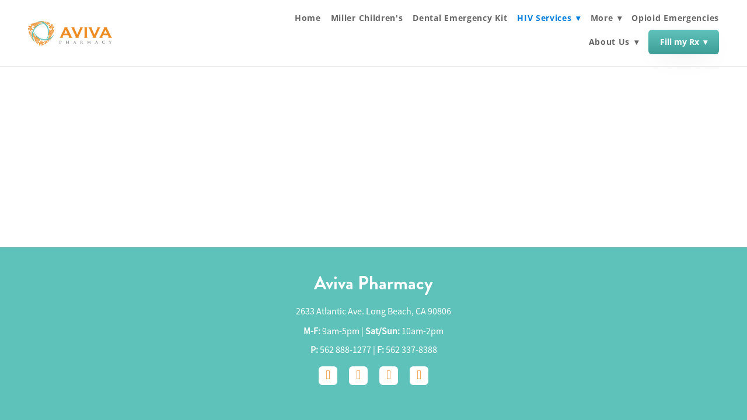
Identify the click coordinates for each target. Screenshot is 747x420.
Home (308, 18)
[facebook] (328, 375)
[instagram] (358, 375)
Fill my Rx (683, 42)
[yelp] (419, 375)
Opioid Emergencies (675, 18)
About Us (614, 42)
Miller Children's (367, 18)
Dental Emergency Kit (460, 18)
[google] (388, 375)
